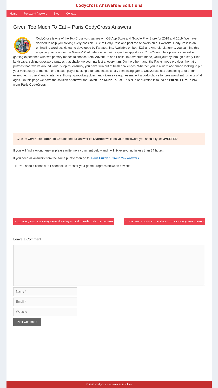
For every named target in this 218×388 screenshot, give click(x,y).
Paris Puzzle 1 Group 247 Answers (115, 158)
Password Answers (35, 13)
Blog (56, 13)
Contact (71, 13)
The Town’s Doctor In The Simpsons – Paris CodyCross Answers (166, 221)
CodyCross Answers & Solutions (109, 5)
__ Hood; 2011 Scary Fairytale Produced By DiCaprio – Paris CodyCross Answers (65, 221)
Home (13, 13)
